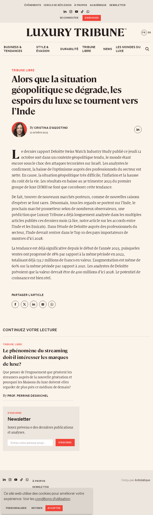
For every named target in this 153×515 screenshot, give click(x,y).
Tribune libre (89, 49)
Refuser (37, 508)
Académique (98, 5)
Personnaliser (16, 508)
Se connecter (69, 17)
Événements (32, 5)
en (149, 32)
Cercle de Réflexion (57, 5)
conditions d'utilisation (52, 499)
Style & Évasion (43, 49)
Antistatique (142, 480)
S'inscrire (65, 442)
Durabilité (69, 49)
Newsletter (117, 5)
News (107, 49)
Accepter (54, 508)
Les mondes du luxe (128, 49)
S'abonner (92, 17)
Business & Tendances (13, 49)
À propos (80, 5)
